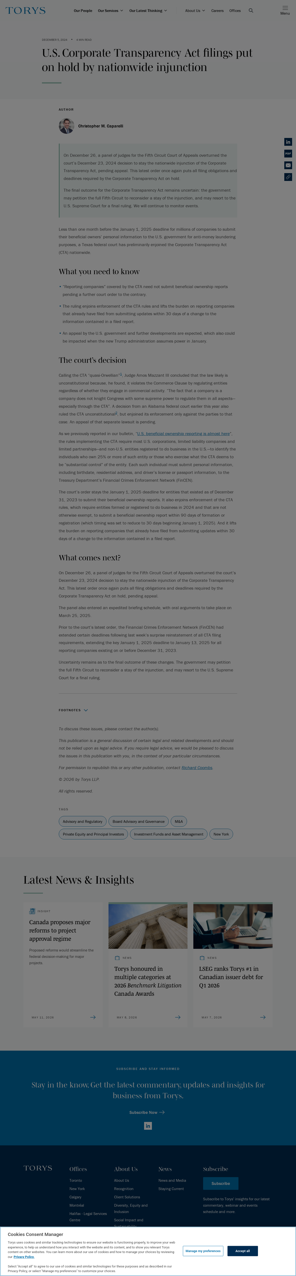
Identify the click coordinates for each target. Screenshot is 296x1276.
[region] (148, 1251)
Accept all (243, 1251)
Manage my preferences (203, 1251)
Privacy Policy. (24, 1257)
